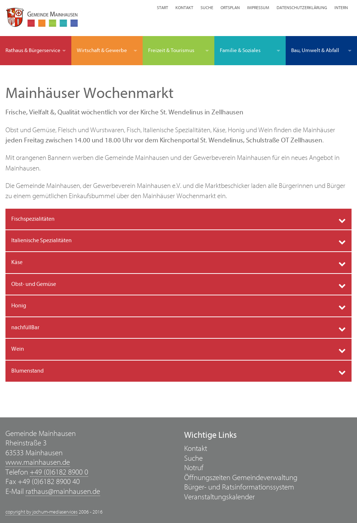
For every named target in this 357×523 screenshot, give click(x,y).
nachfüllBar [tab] (25, 327)
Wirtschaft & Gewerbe (102, 50)
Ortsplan (230, 7)
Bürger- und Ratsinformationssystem (239, 487)
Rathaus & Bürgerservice (32, 50)
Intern (341, 7)
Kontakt (184, 7)
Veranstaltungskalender (219, 497)
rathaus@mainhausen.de (62, 491)
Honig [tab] (18, 305)
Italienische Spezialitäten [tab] (41, 240)
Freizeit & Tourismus (171, 50)
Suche (207, 7)
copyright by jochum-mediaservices (41, 512)
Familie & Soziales (240, 50)
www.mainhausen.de (37, 462)
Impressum (258, 7)
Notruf (193, 468)
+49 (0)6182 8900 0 (59, 472)
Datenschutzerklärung (302, 7)
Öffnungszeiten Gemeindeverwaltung (240, 477)
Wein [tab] (17, 349)
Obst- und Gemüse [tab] (33, 284)
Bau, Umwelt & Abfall (315, 50)
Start (162, 7)
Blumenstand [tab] (27, 370)
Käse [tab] (17, 262)
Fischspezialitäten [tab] (33, 219)
